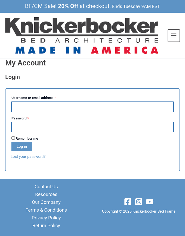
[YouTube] (150, 202)
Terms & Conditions (46, 210)
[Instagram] (139, 202)
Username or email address (40, 97)
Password (26, 117)
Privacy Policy (46, 217)
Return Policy (46, 225)
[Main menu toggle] (174, 35)
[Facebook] (128, 202)
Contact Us (46, 186)
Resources (46, 194)
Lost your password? (28, 156)
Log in (22, 146)
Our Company (46, 202)
